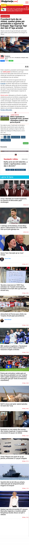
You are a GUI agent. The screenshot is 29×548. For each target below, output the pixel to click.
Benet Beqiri (8, 319)
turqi (5, 137)
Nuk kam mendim (20, 169)
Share (2, 60)
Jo (12, 169)
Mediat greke (4, 95)
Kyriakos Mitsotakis (6, 110)
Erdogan (3, 83)
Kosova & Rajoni (5, 16)
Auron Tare (8, 258)
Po (7, 169)
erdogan (23, 137)
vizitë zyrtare (6, 72)
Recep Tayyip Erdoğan (5, 140)
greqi (9, 137)
